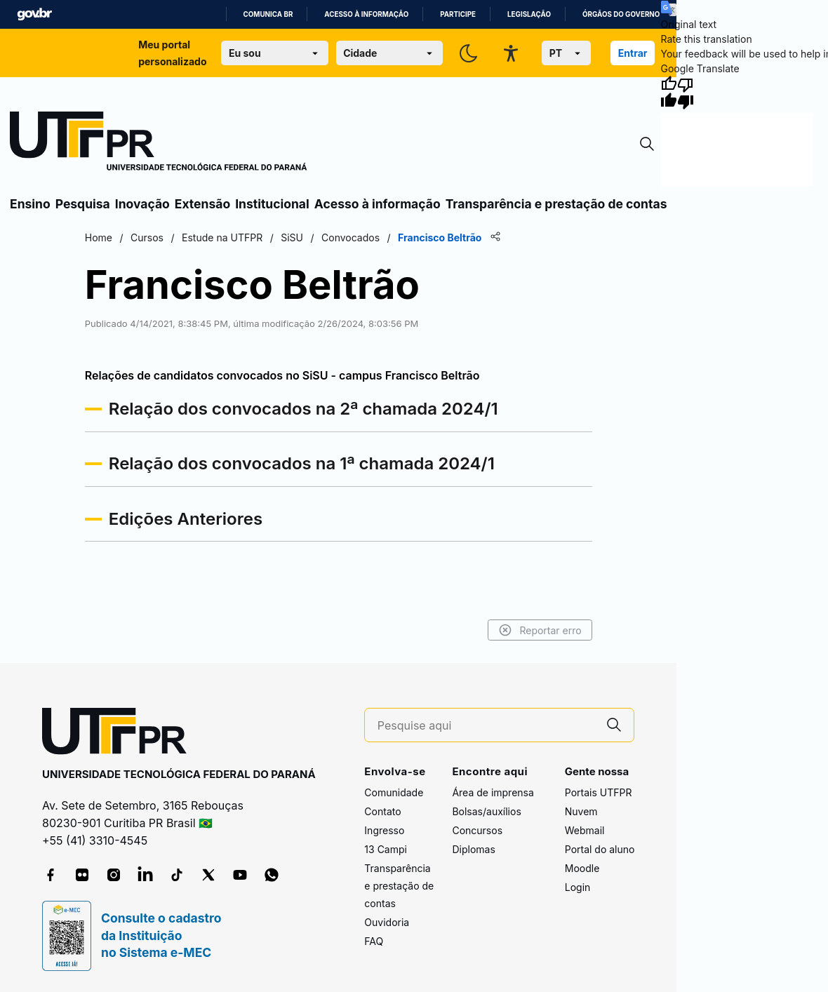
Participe (458, 14)
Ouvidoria (386, 922)
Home (100, 237)
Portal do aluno (600, 849)
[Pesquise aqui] (486, 725)
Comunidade (393, 792)
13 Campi (385, 849)
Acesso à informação (366, 14)
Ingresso (384, 830)
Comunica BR (268, 14)
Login (578, 887)
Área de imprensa (492, 792)
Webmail (585, 830)
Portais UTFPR (598, 792)
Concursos (477, 830)
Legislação (529, 14)
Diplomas (473, 849)
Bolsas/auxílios (486, 811)
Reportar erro (538, 630)
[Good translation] (668, 92)
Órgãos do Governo (621, 14)
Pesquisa (82, 203)
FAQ (373, 941)
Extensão (202, 203)
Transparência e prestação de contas (556, 203)
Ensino (30, 203)
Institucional (272, 203)
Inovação (142, 203)
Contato (382, 811)
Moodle (582, 868)
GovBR (34, 14)
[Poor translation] (685, 92)
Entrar (633, 53)
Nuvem (581, 811)
